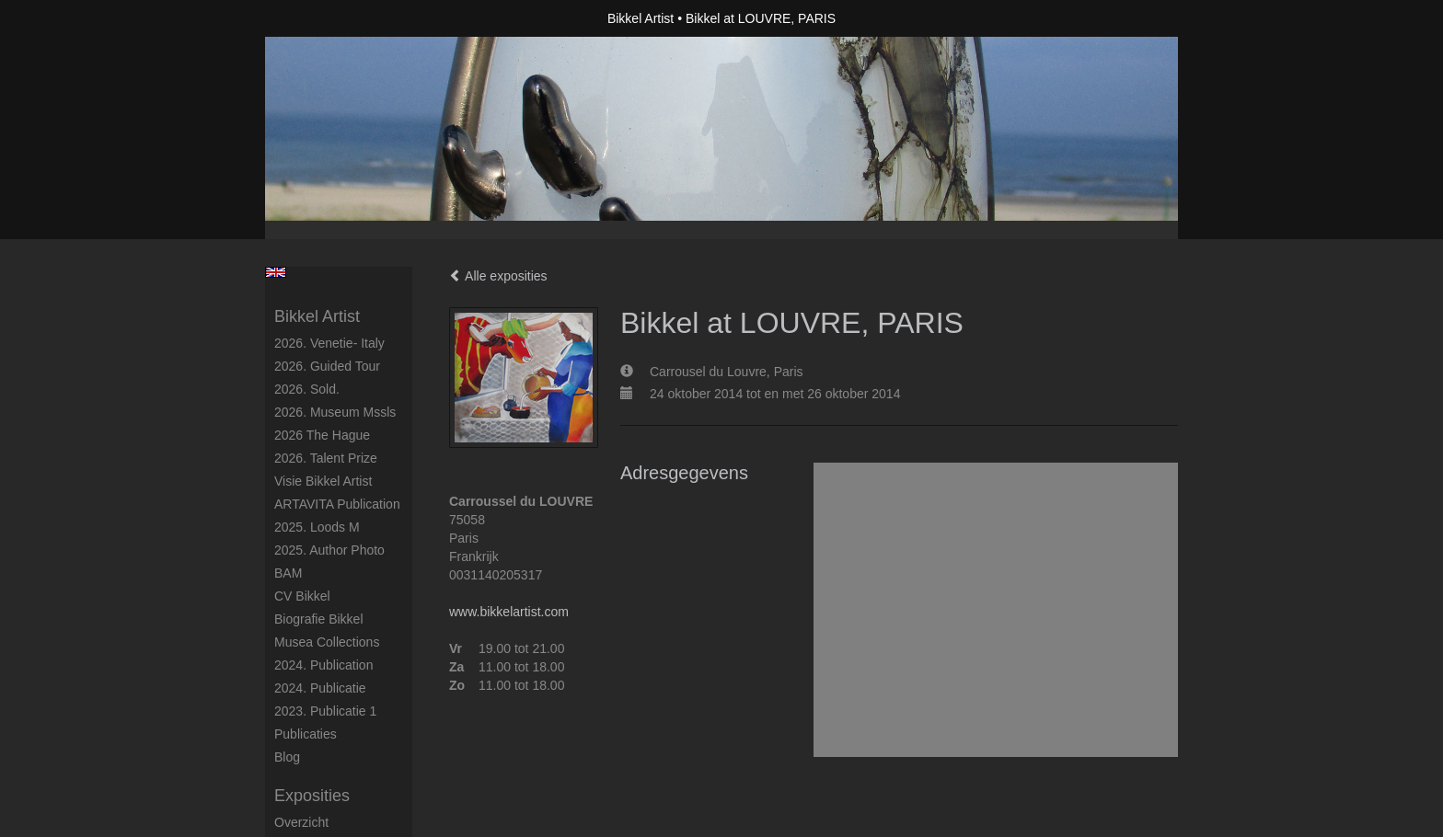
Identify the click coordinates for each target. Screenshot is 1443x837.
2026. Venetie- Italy (329, 343)
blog (287, 757)
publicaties (305, 734)
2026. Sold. (307, 389)
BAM (288, 573)
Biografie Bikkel (319, 619)
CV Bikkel (302, 596)
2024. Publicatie (320, 688)
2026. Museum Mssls (335, 412)
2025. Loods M (317, 527)
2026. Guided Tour (327, 366)
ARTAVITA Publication (337, 504)
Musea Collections (326, 642)
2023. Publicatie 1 (325, 711)
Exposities (312, 795)
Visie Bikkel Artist (323, 481)
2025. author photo (329, 550)
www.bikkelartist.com (509, 611)
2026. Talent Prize (325, 458)
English (275, 272)
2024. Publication (323, 665)
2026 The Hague (322, 435)
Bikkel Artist (640, 18)
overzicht (301, 822)
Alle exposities (498, 276)
